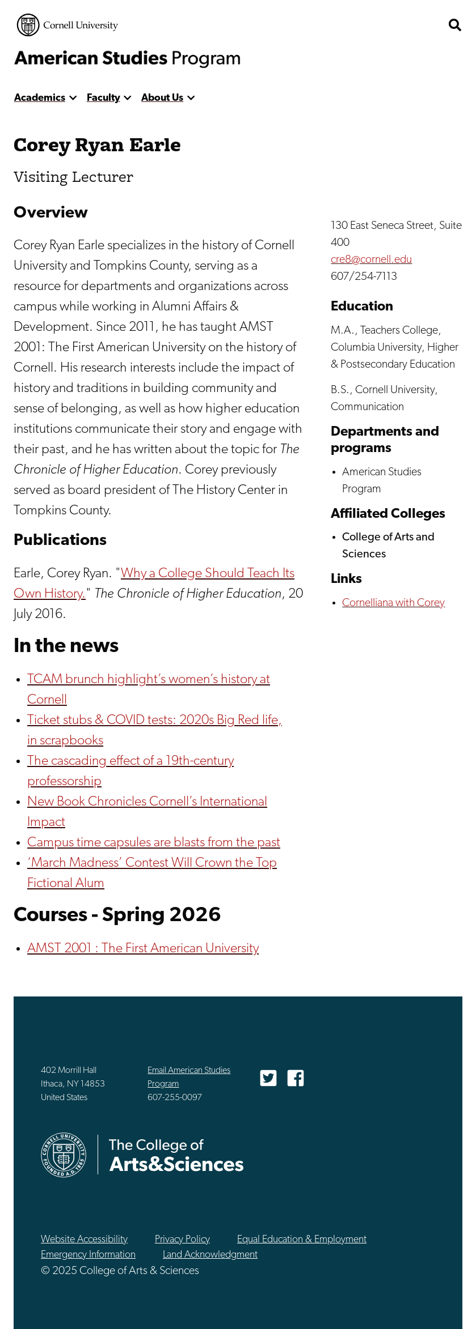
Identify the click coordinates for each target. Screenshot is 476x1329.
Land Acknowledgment (210, 1255)
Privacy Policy (182, 1239)
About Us (162, 98)
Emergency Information (88, 1255)
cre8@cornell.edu (371, 260)
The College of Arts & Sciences (398, 25)
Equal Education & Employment (302, 1239)
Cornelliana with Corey (393, 603)
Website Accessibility (84, 1239)
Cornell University (67, 25)
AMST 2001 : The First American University (143, 949)
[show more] (73, 98)
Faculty (103, 98)
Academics (39, 98)
